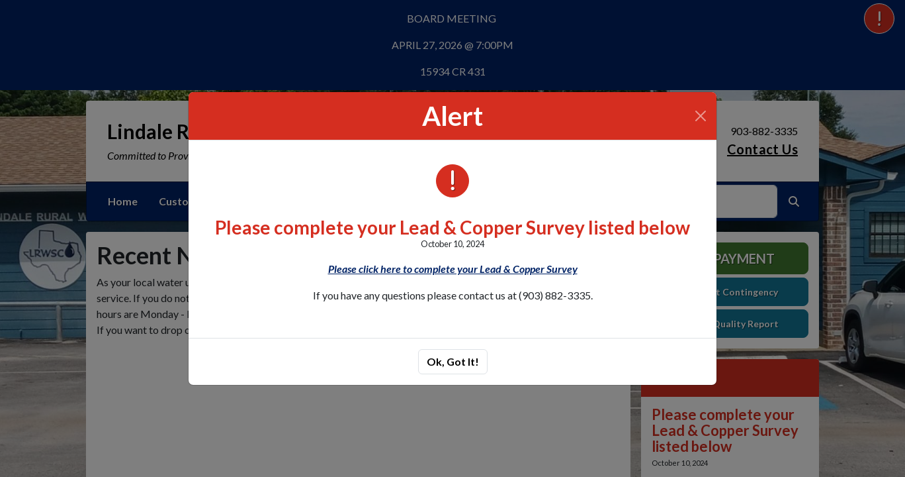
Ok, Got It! (453, 361)
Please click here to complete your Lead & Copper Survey (453, 268)
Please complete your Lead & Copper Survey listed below (452, 227)
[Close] (700, 116)
